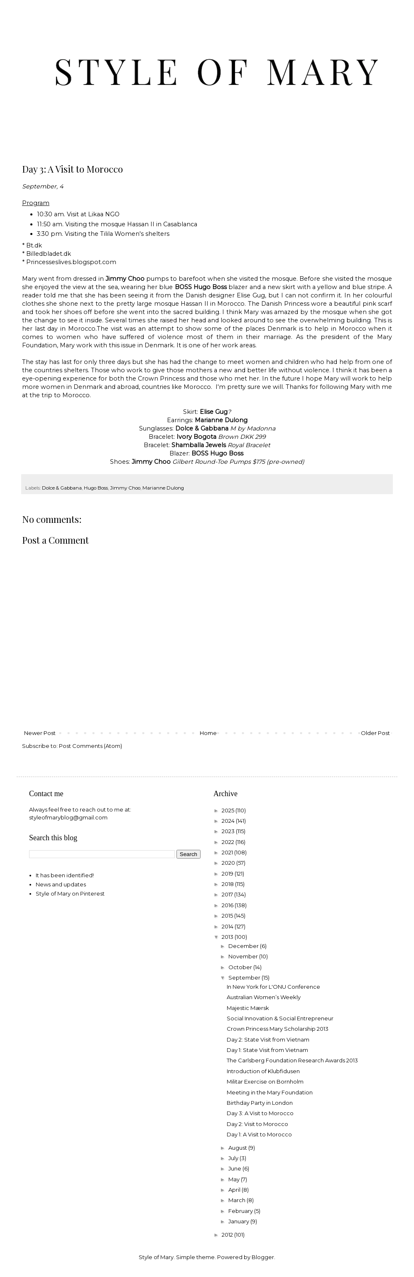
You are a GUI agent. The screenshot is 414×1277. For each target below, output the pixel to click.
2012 (228, 1234)
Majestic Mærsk (248, 1008)
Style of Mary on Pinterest (70, 893)
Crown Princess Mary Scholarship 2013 (277, 1028)
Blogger (263, 1257)
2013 (228, 936)
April (235, 1189)
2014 (228, 926)
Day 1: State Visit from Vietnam (267, 1050)
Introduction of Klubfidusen (263, 1071)
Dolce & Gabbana (62, 488)
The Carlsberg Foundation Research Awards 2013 (292, 1060)
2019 (228, 873)
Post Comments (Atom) (90, 745)
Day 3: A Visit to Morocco (260, 1113)
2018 (228, 884)
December (244, 946)
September (245, 977)
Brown (228, 437)
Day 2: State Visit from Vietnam (268, 1039)
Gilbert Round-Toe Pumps (211, 461)
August (238, 1147)
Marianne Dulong (163, 488)
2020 (229, 862)
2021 (228, 852)
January (239, 1221)
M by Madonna (252, 428)
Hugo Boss (96, 488)
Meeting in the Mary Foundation (270, 1092)
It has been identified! (65, 875)
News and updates (61, 884)
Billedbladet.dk (48, 253)
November (243, 956)
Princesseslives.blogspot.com (71, 262)
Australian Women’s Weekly (264, 997)
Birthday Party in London (260, 1102)
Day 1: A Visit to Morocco (259, 1134)
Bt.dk (34, 245)
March (237, 1200)
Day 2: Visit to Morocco (257, 1124)
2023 (229, 831)
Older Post (375, 733)
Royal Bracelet (249, 445)
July (234, 1158)
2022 (228, 842)
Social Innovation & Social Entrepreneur (280, 1018)
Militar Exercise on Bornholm (265, 1081)
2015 (228, 915)
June (235, 1168)
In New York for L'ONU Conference (273, 986)
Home (208, 733)
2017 (228, 894)
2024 (229, 820)
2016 (228, 905)
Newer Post (40, 733)
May (234, 1179)
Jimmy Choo (125, 488)
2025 (228, 810)
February (241, 1211)
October (240, 967)
